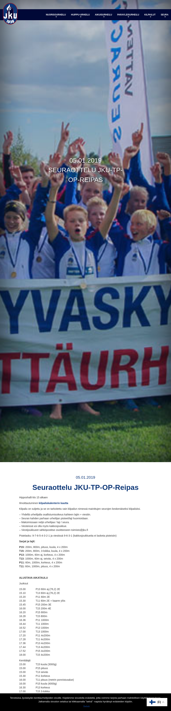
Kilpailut (150, 15)
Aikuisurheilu (103, 15)
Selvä (86, 706)
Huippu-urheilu (80, 15)
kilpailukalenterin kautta (53, 503)
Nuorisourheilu (56, 15)
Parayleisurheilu (128, 15)
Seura (164, 15)
